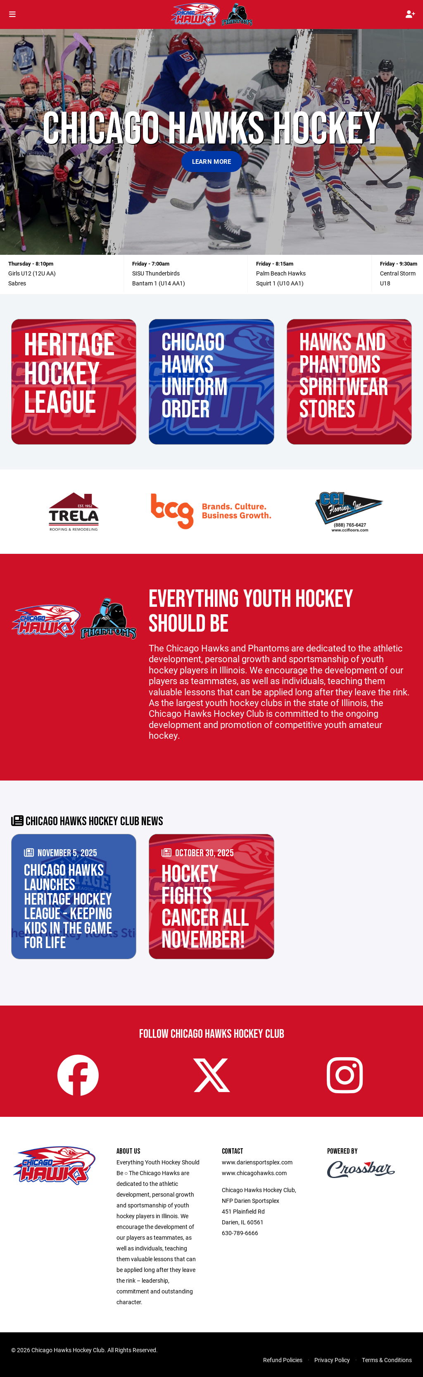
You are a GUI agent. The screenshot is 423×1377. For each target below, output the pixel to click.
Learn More (211, 161)
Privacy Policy (332, 1360)
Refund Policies (282, 1360)
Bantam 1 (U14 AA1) (158, 283)
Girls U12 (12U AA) (32, 273)
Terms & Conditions (387, 1360)
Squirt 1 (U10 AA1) (280, 283)
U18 (385, 283)
